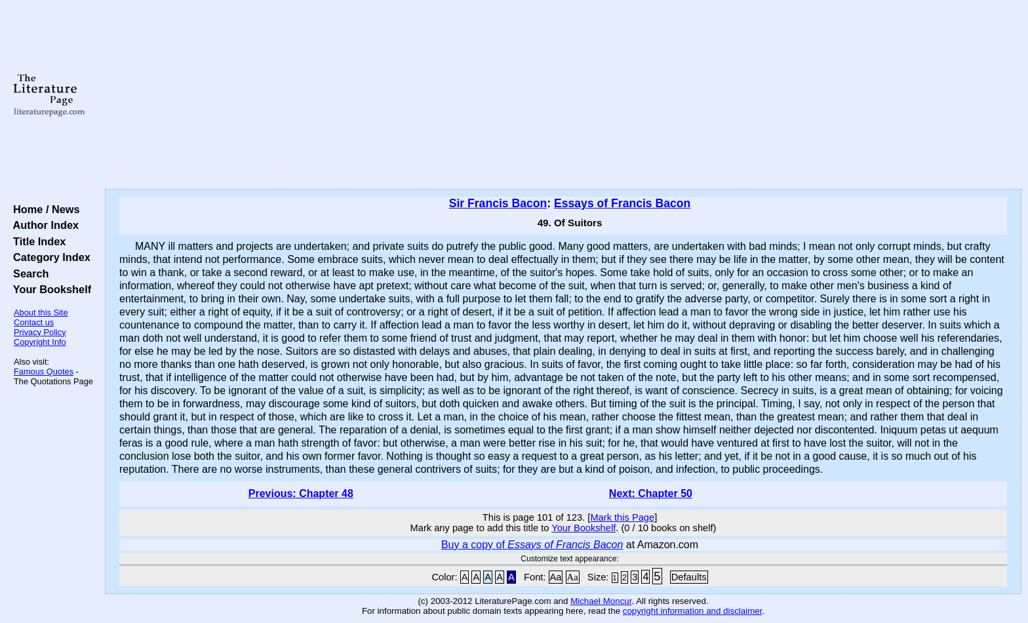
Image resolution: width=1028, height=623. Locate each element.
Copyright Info (40, 342)
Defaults (689, 577)
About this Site (41, 312)
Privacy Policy (40, 332)
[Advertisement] (563, 95)
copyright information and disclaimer (692, 611)
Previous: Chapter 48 (300, 493)
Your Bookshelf (49, 289)
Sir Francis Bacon (498, 203)
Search (28, 273)
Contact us (34, 322)
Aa (556, 577)
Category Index (48, 257)
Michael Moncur (600, 601)
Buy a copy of (532, 544)
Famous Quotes (43, 371)
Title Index (36, 241)
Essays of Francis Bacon (622, 203)
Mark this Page (622, 517)
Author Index (43, 225)
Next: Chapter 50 (650, 493)
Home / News (43, 209)
